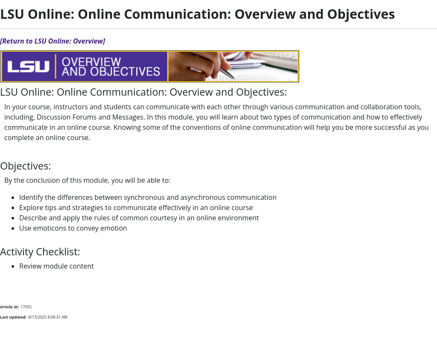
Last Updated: (13, 317)
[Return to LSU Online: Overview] (52, 41)
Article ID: (9, 307)
